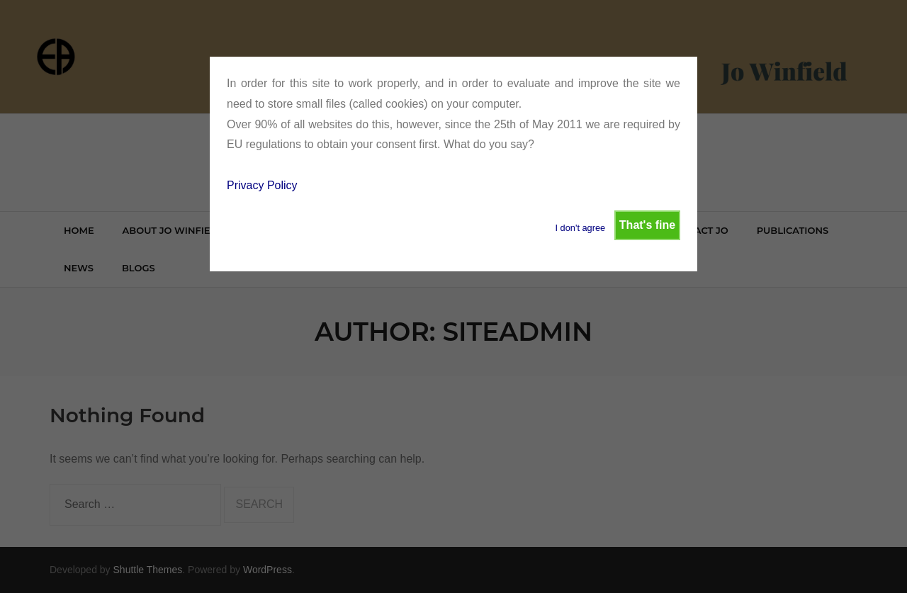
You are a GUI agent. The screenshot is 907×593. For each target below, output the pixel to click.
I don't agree (580, 227)
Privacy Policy (262, 185)
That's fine (647, 225)
